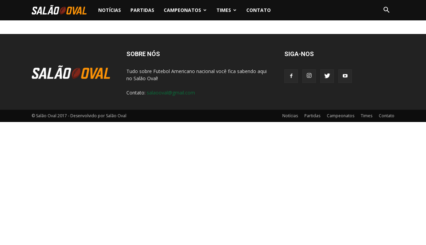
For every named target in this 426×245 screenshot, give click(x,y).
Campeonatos (185, 10)
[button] (386, 10)
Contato (258, 10)
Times (226, 10)
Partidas (142, 10)
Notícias (109, 10)
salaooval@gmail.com (171, 92)
